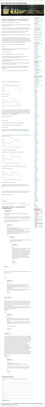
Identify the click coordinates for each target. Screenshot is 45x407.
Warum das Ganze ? (11, 14)
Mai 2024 (36, 102)
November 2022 (36, 115)
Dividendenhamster (37, 65)
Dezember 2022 (36, 114)
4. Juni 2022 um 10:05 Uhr (7, 298)
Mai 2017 (36, 164)
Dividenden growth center (37, 82)
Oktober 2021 (36, 124)
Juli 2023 (36, 109)
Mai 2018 (36, 154)
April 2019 (36, 147)
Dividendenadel (36, 46)
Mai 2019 (36, 146)
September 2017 (36, 161)
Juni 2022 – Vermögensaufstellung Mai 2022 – (8, 204)
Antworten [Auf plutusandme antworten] (8, 234)
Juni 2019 (36, 145)
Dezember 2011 (36, 198)
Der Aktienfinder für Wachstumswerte (39, 80)
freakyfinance (36, 52)
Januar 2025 (36, 98)
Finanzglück (36, 48)
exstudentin (36, 47)
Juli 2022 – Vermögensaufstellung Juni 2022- (25, 204)
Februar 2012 (36, 196)
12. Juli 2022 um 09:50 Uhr (7, 334)
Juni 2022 (36, 119)
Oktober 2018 (36, 152)
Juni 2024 (36, 101)
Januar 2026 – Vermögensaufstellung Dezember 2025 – (38, 37)
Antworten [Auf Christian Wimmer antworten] (5, 222)
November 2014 (36, 189)
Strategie (6, 14)
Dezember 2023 (36, 106)
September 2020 (36, 134)
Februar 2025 (36, 97)
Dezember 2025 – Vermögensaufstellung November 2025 (38, 24)
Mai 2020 (36, 137)
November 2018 (36, 151)
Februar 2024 (36, 104)
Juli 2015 (36, 182)
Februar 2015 (36, 186)
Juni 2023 (36, 110)
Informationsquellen (26, 14)
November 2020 (36, 132)
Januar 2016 (36, 177)
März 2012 (36, 195)
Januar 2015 (36, 187)
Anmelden (36, 204)
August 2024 (36, 100)
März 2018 (36, 156)
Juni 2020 (36, 136)
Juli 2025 (36, 93)
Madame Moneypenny (37, 69)
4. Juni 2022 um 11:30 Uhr (10, 315)
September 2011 (36, 200)
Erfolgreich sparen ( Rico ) (38, 66)
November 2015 (36, 179)
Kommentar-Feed (37, 206)
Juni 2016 (36, 173)
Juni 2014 (36, 191)
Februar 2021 (36, 130)
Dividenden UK (36, 84)
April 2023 (36, 112)
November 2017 (36, 159)
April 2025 (36, 95)
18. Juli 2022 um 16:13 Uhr (10, 360)
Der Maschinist (36, 64)
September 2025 (36, 92)
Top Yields (36, 86)
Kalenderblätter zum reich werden (38, 68)
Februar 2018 (36, 157)
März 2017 (36, 166)
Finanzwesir (36, 51)
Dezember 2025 (36, 91)
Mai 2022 (36, 120)
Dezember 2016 (36, 168)
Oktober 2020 (36, 133)
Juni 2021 (36, 127)
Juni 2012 (36, 193)
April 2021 (36, 129)
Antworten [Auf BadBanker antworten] (11, 242)
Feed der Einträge (37, 205)
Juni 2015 (36, 183)
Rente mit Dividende (37, 57)
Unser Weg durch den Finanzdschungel (14, 3)
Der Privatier (36, 45)
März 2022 (36, 121)
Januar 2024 (36, 105)
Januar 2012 (36, 197)
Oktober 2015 (36, 180)
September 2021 (36, 125)
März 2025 (36, 96)
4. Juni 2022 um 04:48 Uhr (7, 211)
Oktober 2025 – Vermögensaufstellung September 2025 (38, 220)
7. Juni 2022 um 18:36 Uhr (15, 245)
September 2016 (36, 171)
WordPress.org (36, 207)
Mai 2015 (36, 184)
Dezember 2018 (36, 150)
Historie (3, 14)
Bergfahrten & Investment (37, 43)
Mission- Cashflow (37, 55)
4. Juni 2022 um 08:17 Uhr (7, 267)
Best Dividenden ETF (37, 79)
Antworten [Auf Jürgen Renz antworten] (5, 357)
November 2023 (36, 107)
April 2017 (36, 165)
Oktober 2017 (36, 160)
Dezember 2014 (36, 188)
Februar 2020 (36, 139)
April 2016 (36, 175)
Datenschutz (16, 404)
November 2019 (36, 141)
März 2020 (36, 138)
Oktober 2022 (36, 116)
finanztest (36, 50)
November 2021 (36, 123)
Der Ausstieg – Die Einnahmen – (19, 14)
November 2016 (36, 169)
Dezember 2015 (36, 178)
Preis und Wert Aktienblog (38, 56)
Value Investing (36, 59)
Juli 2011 (36, 202)
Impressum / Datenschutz (33, 14)
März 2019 (36, 148)
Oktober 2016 (36, 170)
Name (3, 391)
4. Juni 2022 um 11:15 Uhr (10, 281)
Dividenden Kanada (37, 83)
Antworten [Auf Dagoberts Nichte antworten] (5, 312)
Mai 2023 (36, 111)
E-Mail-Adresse (4, 394)
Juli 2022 (36, 118)
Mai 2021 (36, 128)
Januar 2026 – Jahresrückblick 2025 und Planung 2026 (38, 30)
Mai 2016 (36, 174)
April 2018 (36, 155)
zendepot (36, 74)
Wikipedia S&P (36, 87)
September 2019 (36, 143)
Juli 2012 (36, 192)
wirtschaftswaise (36, 73)
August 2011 (36, 201)
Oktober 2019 (36, 142)
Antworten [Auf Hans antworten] (5, 278)
